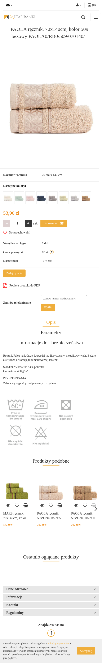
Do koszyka (54, 223)
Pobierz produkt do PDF (21, 285)
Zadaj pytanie (14, 273)
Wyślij (48, 307)
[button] (91, 5)
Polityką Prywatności (58, 643)
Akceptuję (86, 651)
